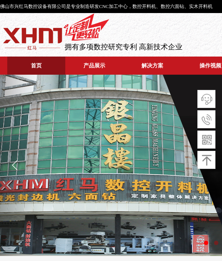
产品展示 (94, 65)
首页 (36, 65)
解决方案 (152, 65)
